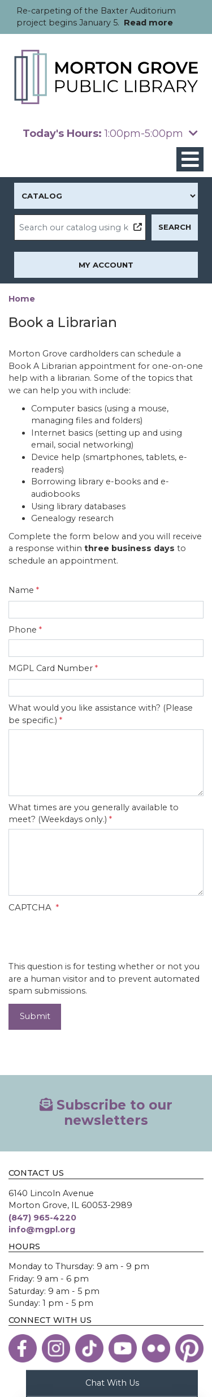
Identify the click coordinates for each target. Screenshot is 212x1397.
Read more (148, 23)
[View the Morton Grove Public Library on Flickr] (156, 1348)
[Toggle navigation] (190, 159)
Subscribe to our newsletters (106, 1113)
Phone (22, 630)
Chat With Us (112, 1382)
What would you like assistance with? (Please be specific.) (100, 714)
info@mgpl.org (41, 1229)
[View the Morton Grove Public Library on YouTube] (123, 1348)
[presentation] (94, 939)
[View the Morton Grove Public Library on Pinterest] (189, 1348)
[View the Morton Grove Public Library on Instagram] (56, 1348)
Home (21, 299)
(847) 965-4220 (42, 1218)
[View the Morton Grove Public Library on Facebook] (22, 1348)
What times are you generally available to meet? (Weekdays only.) (93, 813)
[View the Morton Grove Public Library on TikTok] (89, 1348)
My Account (106, 264)
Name (21, 590)
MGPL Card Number (50, 668)
